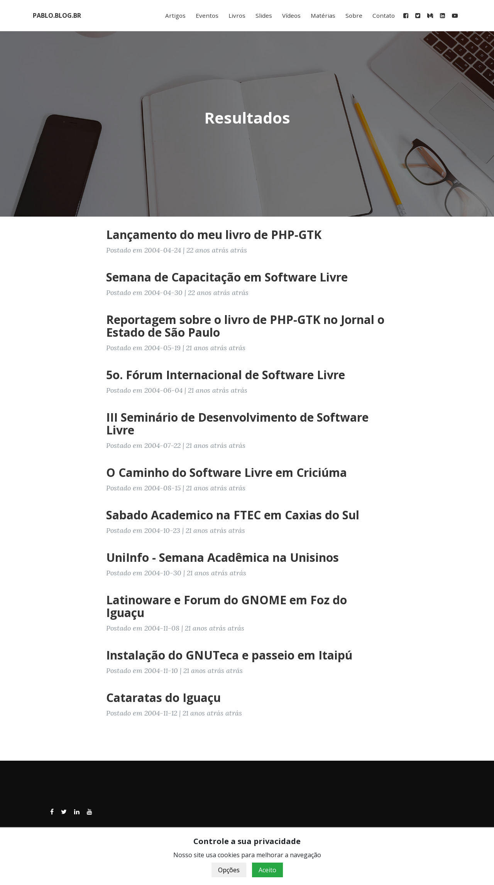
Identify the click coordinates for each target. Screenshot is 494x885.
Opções (229, 870)
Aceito (267, 870)
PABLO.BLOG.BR (57, 15)
